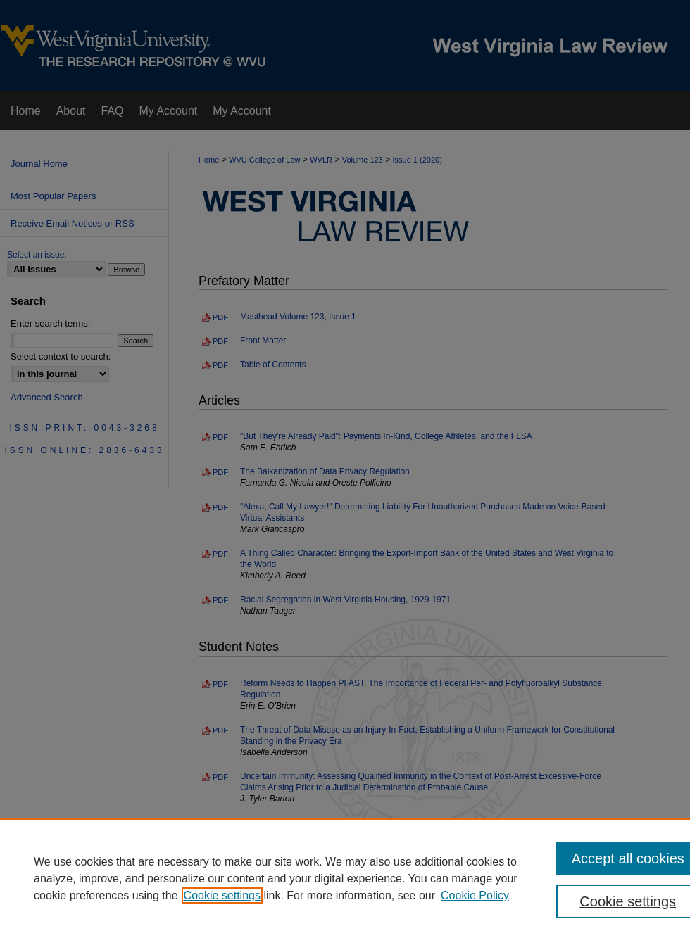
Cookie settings (222, 895)
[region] (345, 878)
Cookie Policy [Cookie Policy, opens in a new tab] (475, 895)
